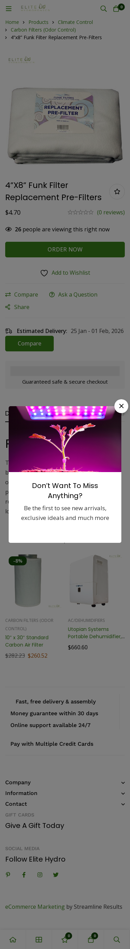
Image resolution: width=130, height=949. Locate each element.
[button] (121, 406)
